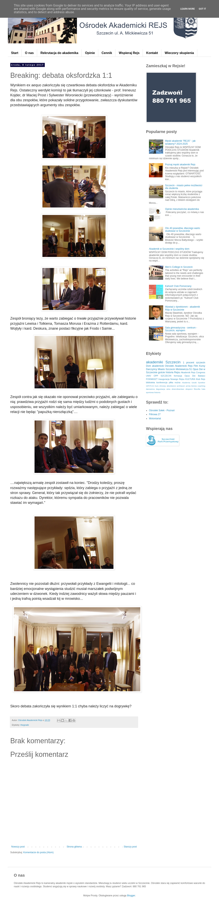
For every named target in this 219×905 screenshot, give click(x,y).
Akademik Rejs (188, 372)
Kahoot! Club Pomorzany (178, 286)
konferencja (162, 382)
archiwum (181, 386)
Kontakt (152, 53)
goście (161, 372)
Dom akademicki (155, 366)
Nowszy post (18, 846)
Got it (202, 8)
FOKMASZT (152, 379)
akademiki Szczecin (163, 362)
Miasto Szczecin (166, 369)
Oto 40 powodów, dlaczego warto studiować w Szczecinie (182, 229)
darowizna (150, 389)
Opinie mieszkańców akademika (182, 209)
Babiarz (201, 376)
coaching (201, 386)
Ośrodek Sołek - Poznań (162, 410)
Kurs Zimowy (160, 386)
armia (188, 386)
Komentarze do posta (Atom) (38, 852)
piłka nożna (175, 382)
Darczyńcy (151, 369)
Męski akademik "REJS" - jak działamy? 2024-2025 (180, 142)
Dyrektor (201, 382)
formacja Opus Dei (184, 376)
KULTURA (190, 379)
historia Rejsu (173, 372)
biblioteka (150, 382)
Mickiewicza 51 (184, 369)
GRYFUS (150, 386)
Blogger (131, 895)
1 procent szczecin (194, 362)
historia (157, 392)
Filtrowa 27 (155, 414)
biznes (194, 386)
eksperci (189, 389)
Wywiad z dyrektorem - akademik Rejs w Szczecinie (182, 308)
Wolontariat (155, 418)
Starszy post (130, 846)
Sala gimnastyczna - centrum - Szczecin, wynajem (181, 329)
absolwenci (171, 386)
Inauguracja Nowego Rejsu (171, 379)
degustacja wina (163, 389)
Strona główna (74, 846)
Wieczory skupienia (179, 53)
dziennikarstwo (178, 389)
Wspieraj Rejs (129, 53)
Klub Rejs (200, 379)
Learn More (187, 8)
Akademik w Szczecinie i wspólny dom (169, 248)
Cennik (107, 53)
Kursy (202, 366)
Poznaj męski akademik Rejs (180, 164)
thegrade (25, 725)
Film (196, 366)
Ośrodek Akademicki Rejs (179, 366)
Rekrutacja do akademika (59, 53)
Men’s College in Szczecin (179, 267)
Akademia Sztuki (189, 382)
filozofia (197, 389)
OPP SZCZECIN (162, 376)
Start (14, 53)
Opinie (90, 53)
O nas (29, 53)
